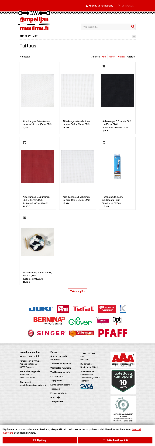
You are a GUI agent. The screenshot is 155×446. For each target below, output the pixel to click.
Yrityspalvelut (56, 380)
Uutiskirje (55, 397)
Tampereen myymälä (60, 363)
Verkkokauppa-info (60, 372)
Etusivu (54, 352)
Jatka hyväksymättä (115, 440)
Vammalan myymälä (60, 368)
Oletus (131, 56)
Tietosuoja (55, 389)
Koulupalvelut (56, 376)
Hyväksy (39, 440)
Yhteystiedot (56, 401)
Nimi (104, 56)
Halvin (112, 56)
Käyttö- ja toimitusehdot (61, 385)
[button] (99, 6)
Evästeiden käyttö (58, 393)
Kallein (121, 56)
